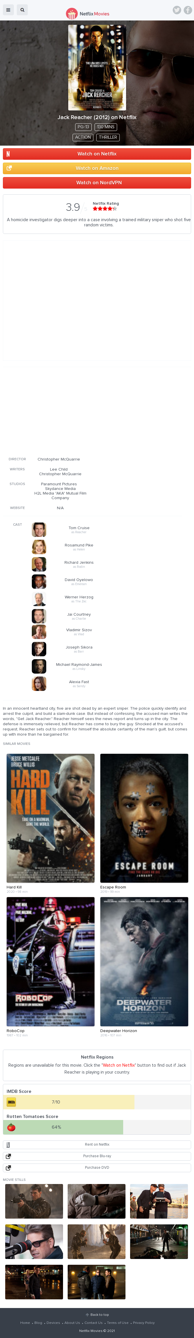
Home (25, 1323)
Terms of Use (118, 1323)
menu (8, 9)
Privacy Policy (144, 1323)
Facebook (188, 10)
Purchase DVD (97, 1168)
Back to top (99, 1315)
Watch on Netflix (97, 154)
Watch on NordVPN (99, 182)
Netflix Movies (91, 1331)
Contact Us (93, 1323)
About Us (72, 1323)
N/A (60, 508)
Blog (38, 1323)
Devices (53, 1323)
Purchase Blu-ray (97, 1156)
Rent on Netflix (97, 1145)
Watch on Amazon (97, 168)
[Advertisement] (92, 411)
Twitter (177, 10)
